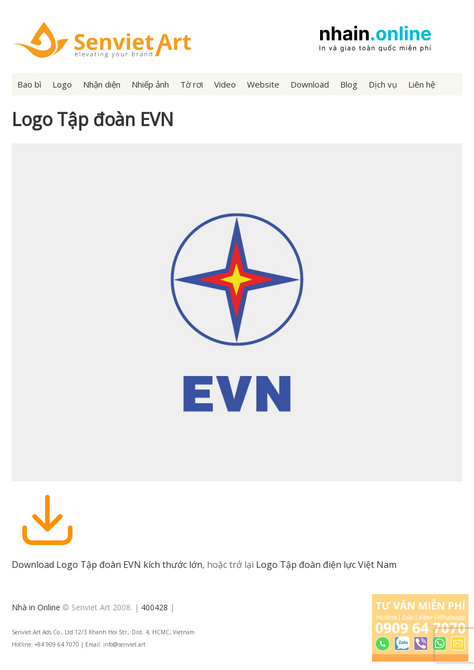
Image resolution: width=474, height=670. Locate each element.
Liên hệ (421, 84)
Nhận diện (101, 84)
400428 (154, 607)
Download (310, 84)
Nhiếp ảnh (150, 84)
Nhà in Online (36, 607)
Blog (348, 84)
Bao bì (29, 84)
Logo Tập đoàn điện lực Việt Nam (326, 564)
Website (263, 84)
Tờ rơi (191, 84)
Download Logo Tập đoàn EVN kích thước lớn (107, 564)
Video (225, 84)
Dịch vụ (383, 84)
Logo (62, 84)
